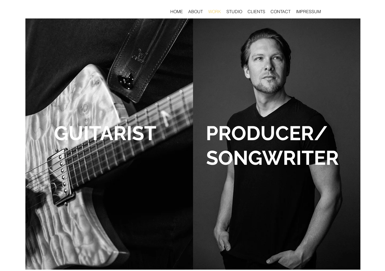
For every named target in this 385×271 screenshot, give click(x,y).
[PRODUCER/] (267, 133)
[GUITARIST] (105, 133)
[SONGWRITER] (272, 158)
